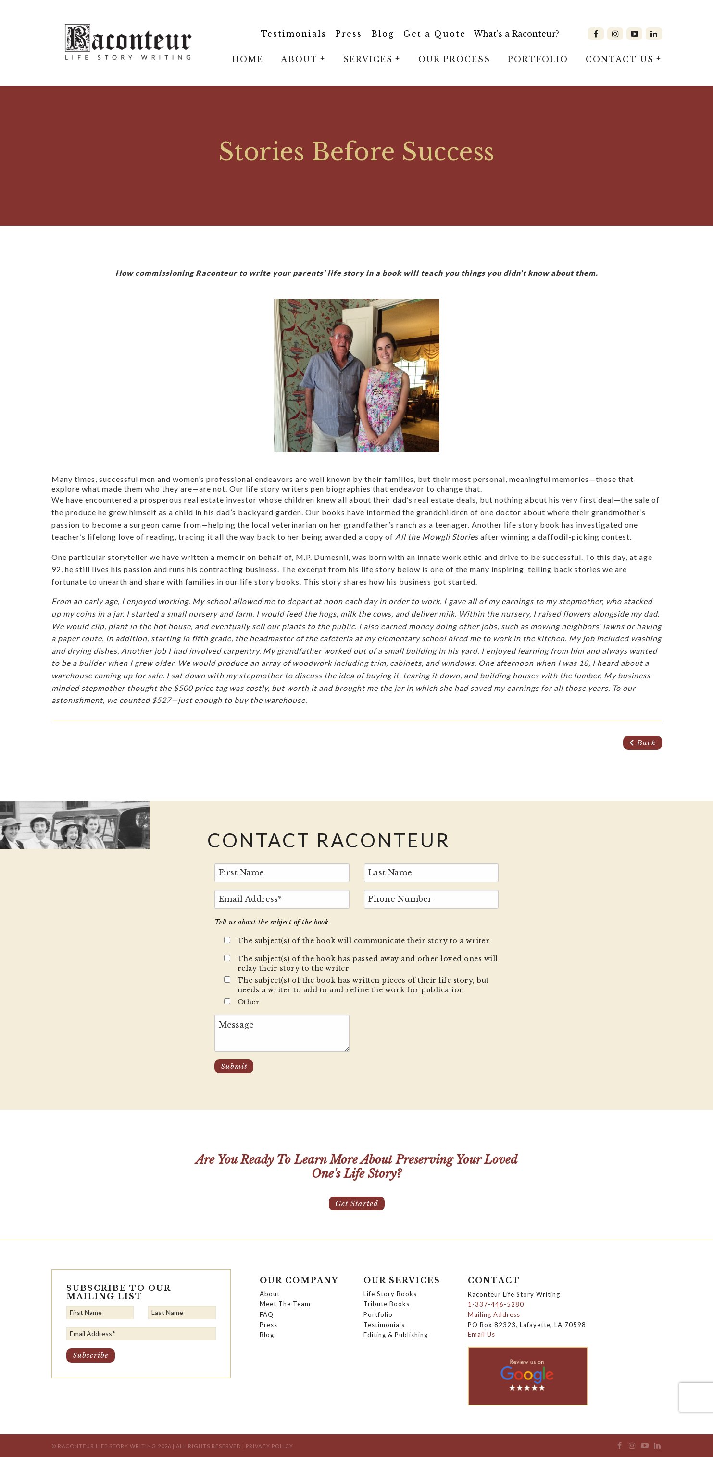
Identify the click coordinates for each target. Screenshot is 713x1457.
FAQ (267, 1314)
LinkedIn (654, 33)
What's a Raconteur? (516, 34)
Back (642, 742)
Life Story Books (390, 1294)
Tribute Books (386, 1304)
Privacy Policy (269, 1446)
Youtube (634, 33)
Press (349, 34)
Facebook (596, 33)
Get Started (356, 1203)
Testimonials (293, 34)
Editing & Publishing (395, 1335)
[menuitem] (293, 34)
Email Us (481, 1334)
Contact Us (620, 59)
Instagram (615, 33)
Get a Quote (434, 34)
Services (368, 59)
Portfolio (538, 59)
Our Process (454, 59)
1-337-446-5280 (496, 1304)
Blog (382, 34)
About (299, 59)
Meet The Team (285, 1304)
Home (247, 59)
